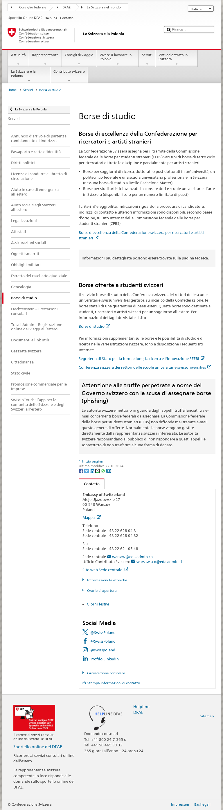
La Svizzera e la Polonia (29, 76)
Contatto (89, 483)
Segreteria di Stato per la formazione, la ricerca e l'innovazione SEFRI (141, 358)
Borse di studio (94, 326)
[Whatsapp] (103, 470)
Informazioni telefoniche (106, 580)
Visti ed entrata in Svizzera (176, 60)
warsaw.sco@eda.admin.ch (160, 561)
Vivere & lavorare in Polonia (118, 60)
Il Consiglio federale (31, 7)
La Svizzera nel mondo (104, 7)
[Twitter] (87, 470)
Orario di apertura (101, 590)
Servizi (147, 60)
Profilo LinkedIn (105, 659)
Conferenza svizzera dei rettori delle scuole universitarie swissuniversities (145, 367)
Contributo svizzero (69, 76)
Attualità (18, 60)
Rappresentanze (45, 60)
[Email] (108, 470)
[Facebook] (81, 470)
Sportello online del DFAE (37, 746)
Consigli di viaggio (79, 60)
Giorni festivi (98, 604)
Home (12, 90)
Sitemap (207, 716)
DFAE (66, 7)
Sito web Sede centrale (105, 569)
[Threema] (98, 470)
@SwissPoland (103, 632)
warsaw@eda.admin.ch (132, 556)
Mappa (91, 517)
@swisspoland (102, 650)
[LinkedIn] (92, 470)
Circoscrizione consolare (105, 673)
